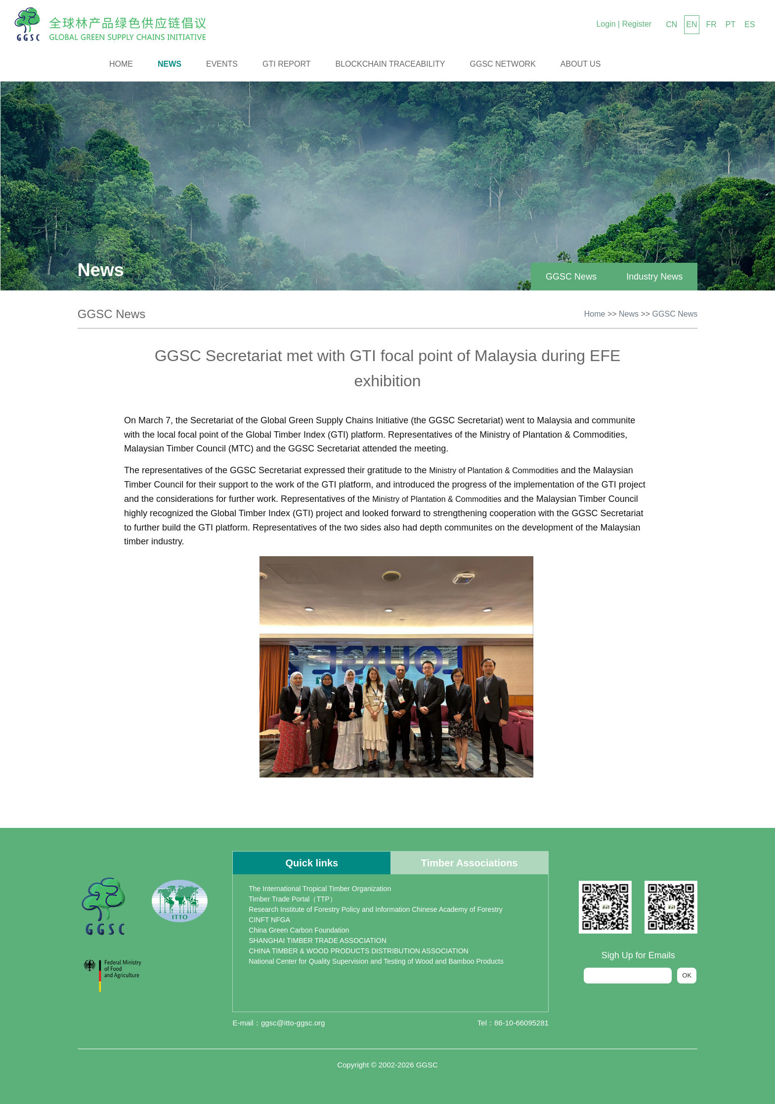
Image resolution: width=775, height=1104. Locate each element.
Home (121, 64)
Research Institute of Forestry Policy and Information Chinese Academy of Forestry (376, 909)
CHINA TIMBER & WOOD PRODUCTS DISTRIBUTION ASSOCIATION (358, 951)
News (169, 64)
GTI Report (286, 64)
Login (605, 24)
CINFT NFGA (269, 920)
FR (711, 24)
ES (749, 24)
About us (580, 64)
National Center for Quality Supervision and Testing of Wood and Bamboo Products (376, 961)
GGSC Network (503, 64)
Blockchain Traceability (390, 64)
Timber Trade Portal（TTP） (293, 899)
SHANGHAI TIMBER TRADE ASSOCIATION (318, 940)
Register (637, 24)
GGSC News (571, 277)
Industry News (654, 277)
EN (691, 24)
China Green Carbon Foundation (299, 930)
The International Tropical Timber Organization (320, 889)
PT (730, 24)
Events (222, 64)
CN (671, 24)
